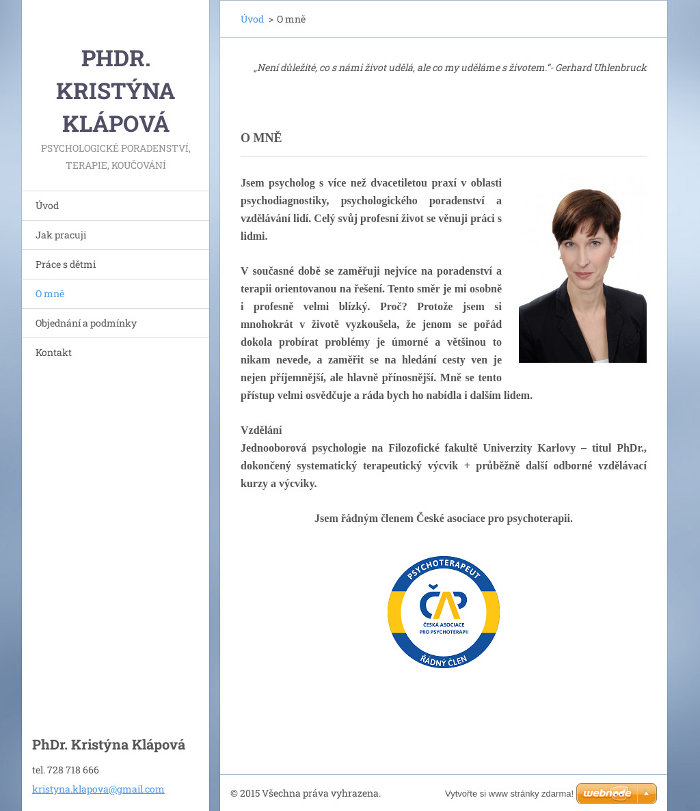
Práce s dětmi (66, 264)
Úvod (47, 205)
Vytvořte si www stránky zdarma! (509, 793)
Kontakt (54, 352)
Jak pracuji (61, 234)
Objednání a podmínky (86, 322)
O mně (50, 293)
